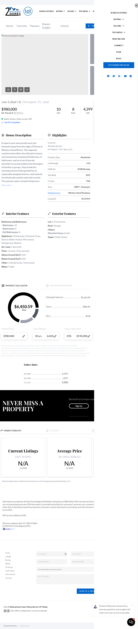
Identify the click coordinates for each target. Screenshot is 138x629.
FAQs (119, 11)
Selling (71, 11)
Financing (8, 567)
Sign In (128, 2)
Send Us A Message (89, 591)
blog (128, 11)
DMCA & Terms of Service (125, 626)
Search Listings (46, 11)
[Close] (132, 605)
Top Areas (84, 11)
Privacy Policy (108, 626)
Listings (8, 556)
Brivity (14, 626)
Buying (60, 11)
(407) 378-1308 (122, 579)
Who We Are (98, 11)
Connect (111, 11)
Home (7, 553)
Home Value (9, 571)
